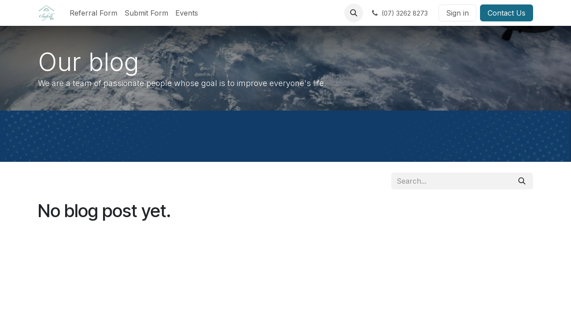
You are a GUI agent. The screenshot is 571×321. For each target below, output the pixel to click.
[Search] (522, 181)
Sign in (457, 12)
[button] (353, 13)
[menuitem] (93, 13)
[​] (399, 13)
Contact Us (506, 12)
